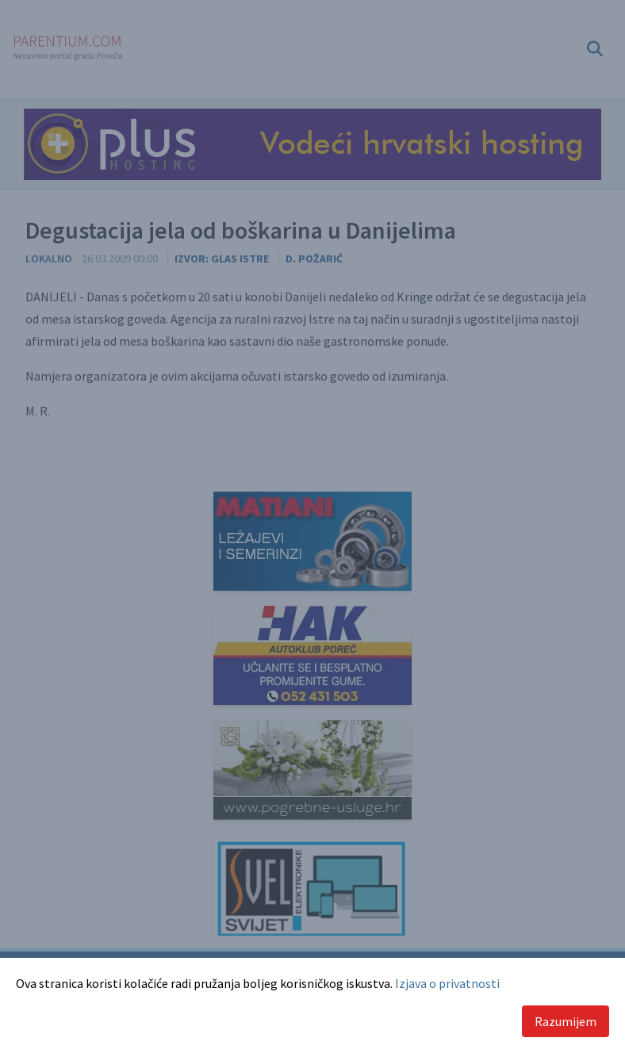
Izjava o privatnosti (447, 983)
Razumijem (565, 1021)
